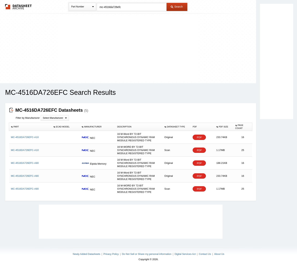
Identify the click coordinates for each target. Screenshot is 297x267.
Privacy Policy (111, 254)
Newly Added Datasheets (86, 254)
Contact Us (205, 254)
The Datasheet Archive (18, 6)
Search (177, 6)
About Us (219, 254)
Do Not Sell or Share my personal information (146, 254)
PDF (199, 137)
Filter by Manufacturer (28, 117)
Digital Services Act (185, 254)
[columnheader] (30, 127)
